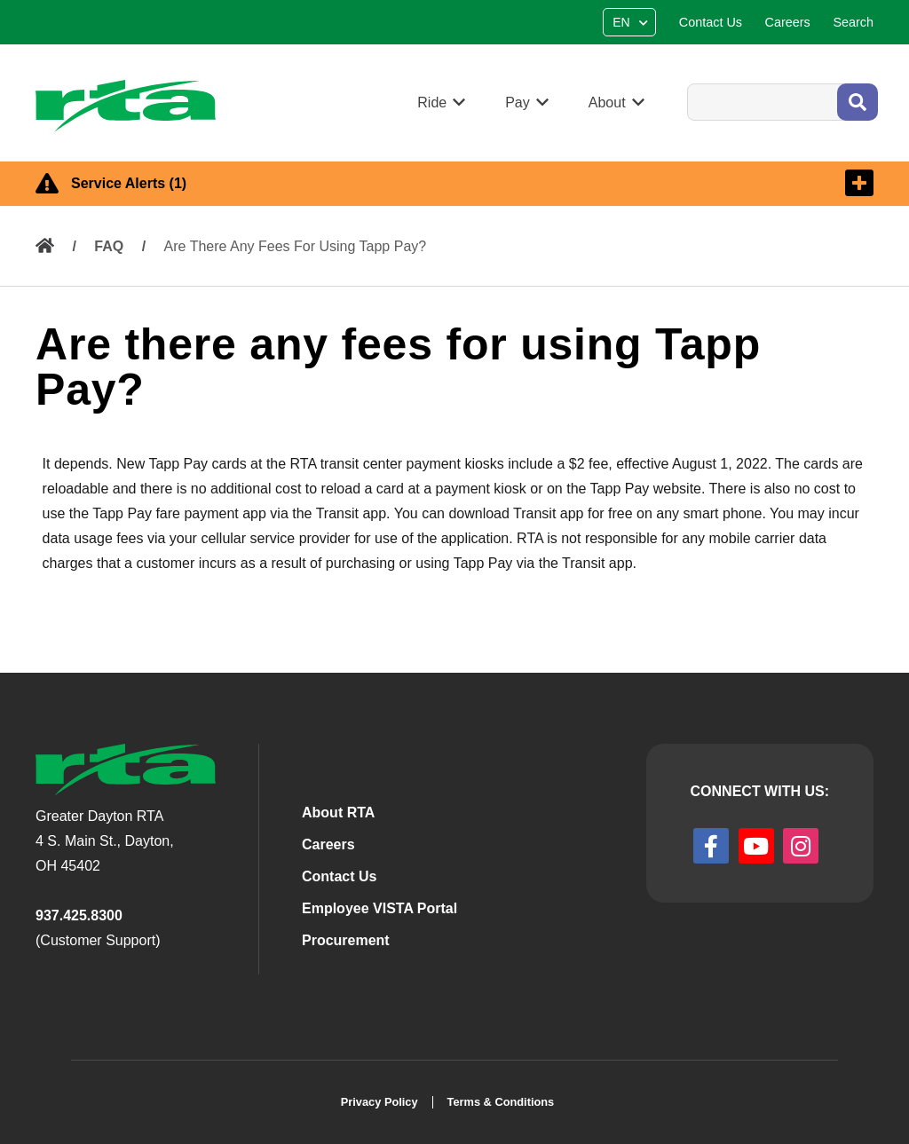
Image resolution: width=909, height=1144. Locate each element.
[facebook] (711, 846)
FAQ (108, 246)
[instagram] (800, 846)
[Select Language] (632, 22)
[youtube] (756, 846)
